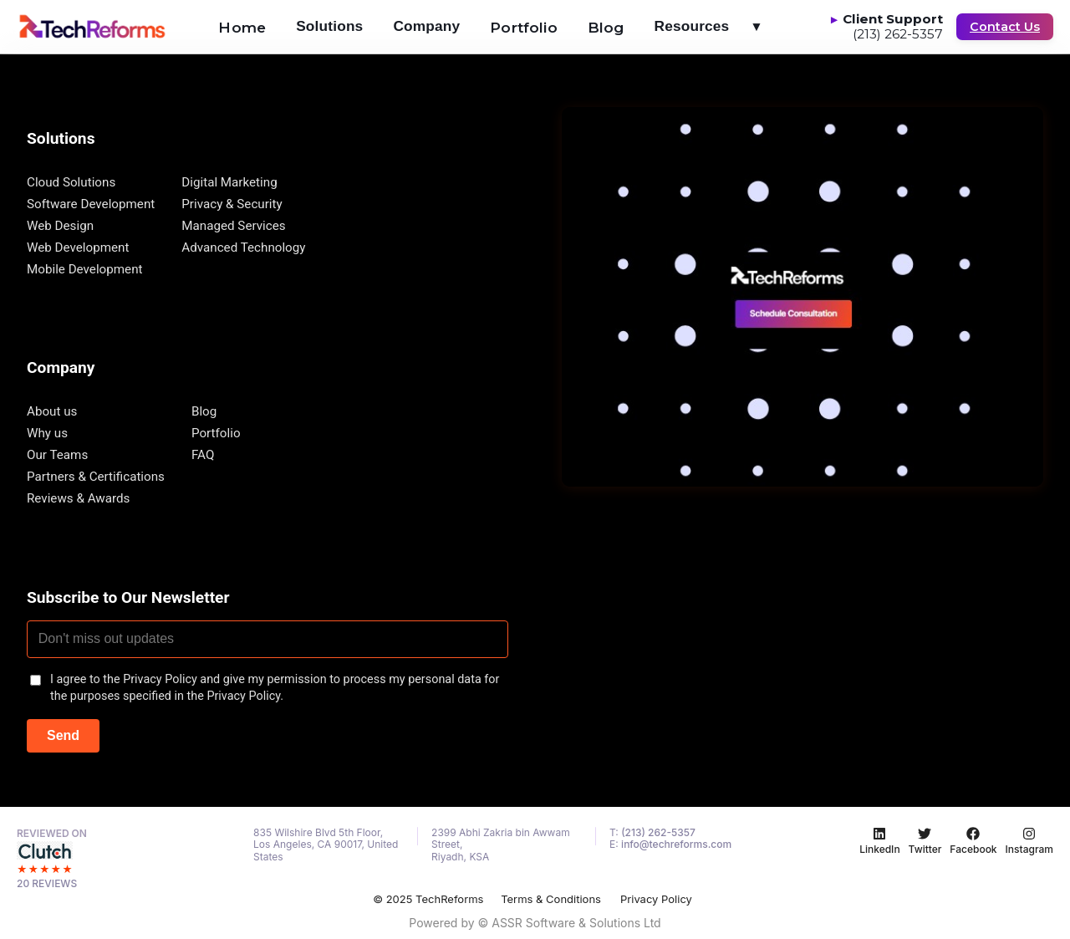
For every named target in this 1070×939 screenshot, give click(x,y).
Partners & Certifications (96, 476)
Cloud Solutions (71, 182)
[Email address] (267, 639)
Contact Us (1005, 26)
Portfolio (216, 433)
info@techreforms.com (676, 844)
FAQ (202, 454)
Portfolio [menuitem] (524, 27)
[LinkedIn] (879, 841)
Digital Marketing (229, 182)
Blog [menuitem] (606, 27)
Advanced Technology (243, 247)
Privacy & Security (231, 204)
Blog (204, 411)
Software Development (91, 204)
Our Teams (57, 454)
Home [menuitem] (242, 27)
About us (52, 411)
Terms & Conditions (551, 899)
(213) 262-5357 (658, 832)
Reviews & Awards (78, 498)
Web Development (78, 247)
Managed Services (233, 225)
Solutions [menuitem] (329, 26)
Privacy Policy (656, 899)
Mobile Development (85, 269)
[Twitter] (925, 841)
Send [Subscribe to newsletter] (63, 735)
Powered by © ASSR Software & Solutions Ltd (534, 923)
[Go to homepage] (92, 27)
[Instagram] (1029, 841)
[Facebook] (973, 841)
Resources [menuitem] (716, 26)
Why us (47, 433)
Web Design (60, 225)
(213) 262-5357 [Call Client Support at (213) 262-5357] (898, 35)
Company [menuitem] (426, 26)
